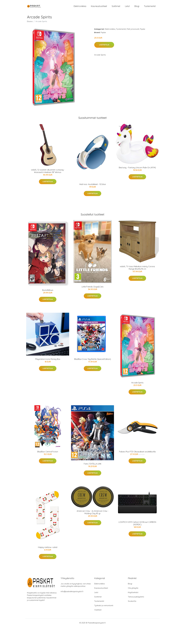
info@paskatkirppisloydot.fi (72, 593)
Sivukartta (132, 602)
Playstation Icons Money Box (47, 360)
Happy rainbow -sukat (47, 548)
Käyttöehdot (133, 593)
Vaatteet (97, 611)
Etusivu (30, 22)
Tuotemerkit (150, 6)
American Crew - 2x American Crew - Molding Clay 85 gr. (92, 513)
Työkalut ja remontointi (103, 607)
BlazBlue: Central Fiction (47, 453)
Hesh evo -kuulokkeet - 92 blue (92, 185)
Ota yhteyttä (133, 589)
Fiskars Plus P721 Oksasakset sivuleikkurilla (137, 453)
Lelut (127, 6)
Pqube (142, 30)
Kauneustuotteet (99, 6)
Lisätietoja (104, 46)
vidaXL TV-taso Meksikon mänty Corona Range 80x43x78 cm (137, 269)
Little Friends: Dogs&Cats (92, 288)
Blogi (136, 6)
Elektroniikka (80, 6)
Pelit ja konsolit (133, 30)
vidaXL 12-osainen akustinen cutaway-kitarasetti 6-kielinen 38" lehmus (47, 172)
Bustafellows (47, 291)
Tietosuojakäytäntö (136, 598)
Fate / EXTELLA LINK (92, 465)
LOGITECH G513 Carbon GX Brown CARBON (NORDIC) (137, 524)
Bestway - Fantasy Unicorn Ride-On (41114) (137, 169)
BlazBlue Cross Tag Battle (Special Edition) (92, 360)
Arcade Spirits (137, 384)
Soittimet (116, 6)
